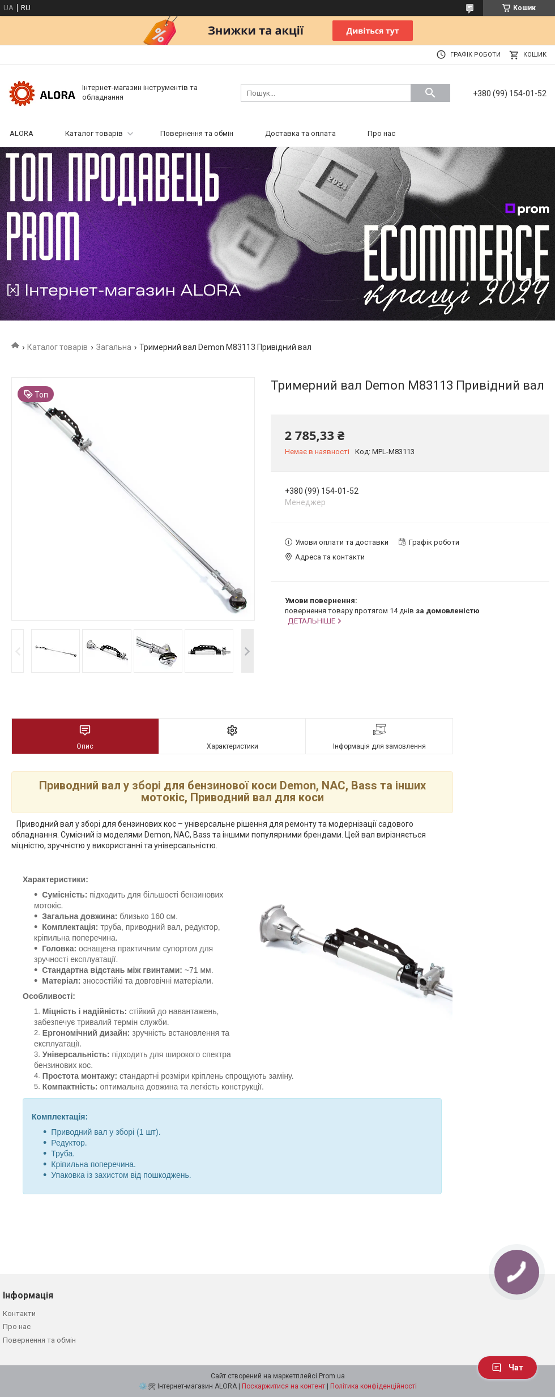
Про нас (381, 133)
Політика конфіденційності (373, 1386)
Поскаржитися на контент (283, 1386)
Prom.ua (332, 1376)
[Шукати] (430, 93)
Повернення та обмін (196, 133)
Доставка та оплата (300, 133)
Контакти (19, 1313)
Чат (507, 1367)
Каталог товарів (94, 133)
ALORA (21, 133)
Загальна (113, 347)
